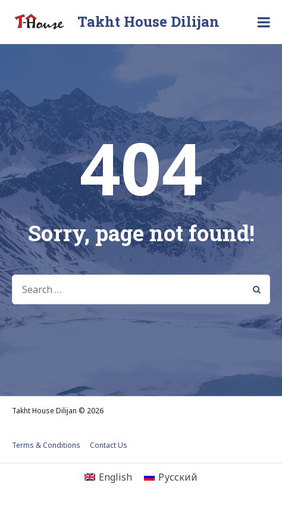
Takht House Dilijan (148, 21)
